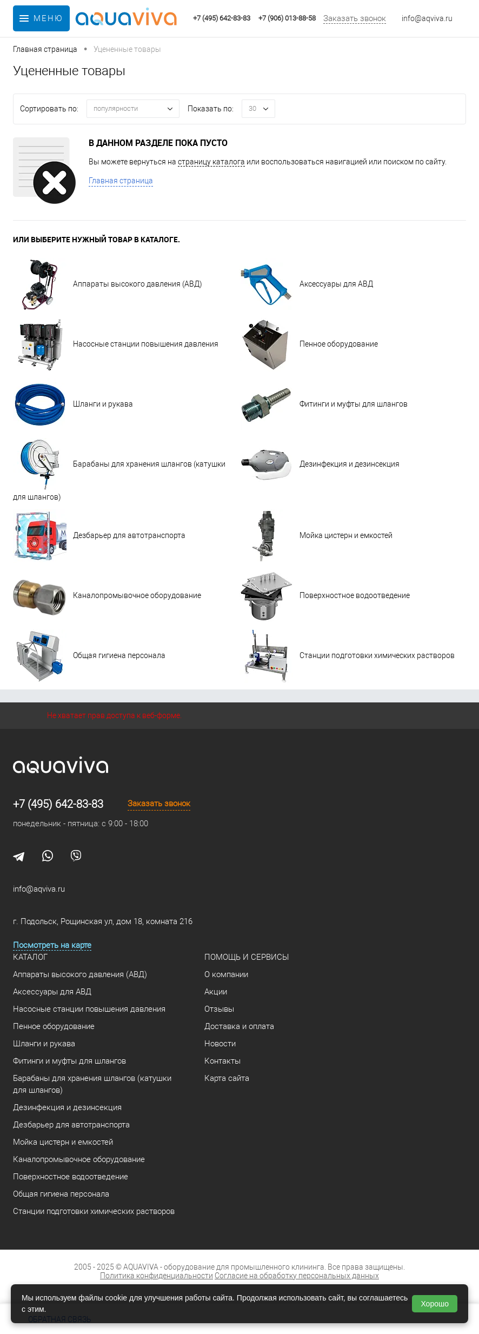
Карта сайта (226, 1078)
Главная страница (121, 180)
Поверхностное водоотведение (324, 595)
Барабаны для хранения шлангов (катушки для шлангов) (92, 1084)
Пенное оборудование (308, 344)
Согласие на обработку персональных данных (297, 1275)
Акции (215, 992)
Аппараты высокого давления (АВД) (107, 284)
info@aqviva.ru (427, 18)
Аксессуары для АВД (306, 284)
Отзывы (219, 1009)
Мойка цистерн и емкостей (315, 535)
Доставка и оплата (239, 1026)
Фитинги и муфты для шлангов (323, 404)
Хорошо (435, 1303)
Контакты (222, 1061)
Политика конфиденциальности (156, 1275)
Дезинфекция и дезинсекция (319, 464)
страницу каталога (211, 161)
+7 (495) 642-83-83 (58, 804)
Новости (220, 1043)
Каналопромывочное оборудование (107, 595)
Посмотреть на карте (52, 945)
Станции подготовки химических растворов (347, 655)
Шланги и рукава (73, 404)
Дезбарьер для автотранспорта (99, 535)
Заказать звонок (354, 18)
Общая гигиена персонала (89, 655)
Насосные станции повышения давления (115, 344)
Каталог (30, 957)
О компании (226, 974)
